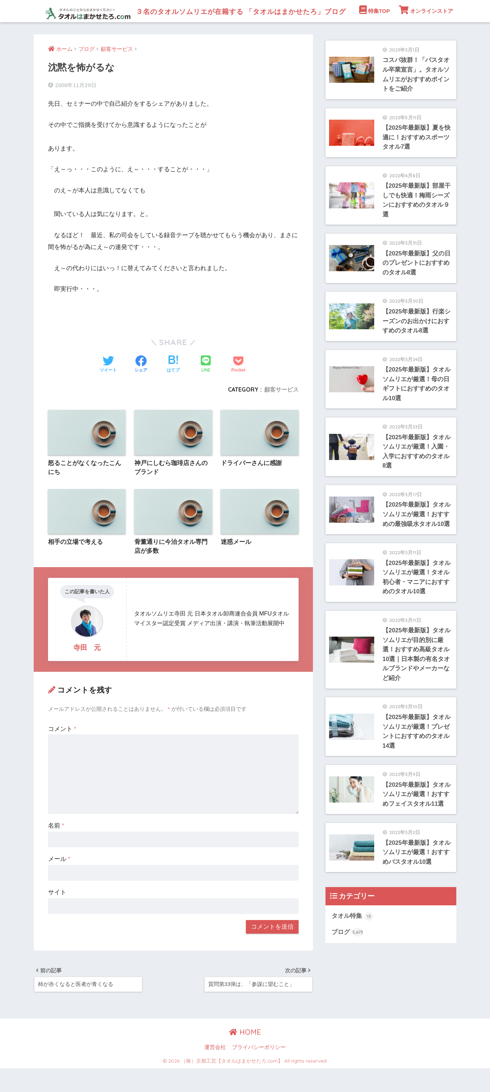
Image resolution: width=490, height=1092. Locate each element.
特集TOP (374, 32)
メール (59, 881)
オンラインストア (426, 32)
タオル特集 (353, 944)
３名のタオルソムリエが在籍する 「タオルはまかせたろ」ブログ (220, 11)
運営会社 (215, 1071)
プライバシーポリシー (259, 1071)
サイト (57, 914)
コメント (62, 751)
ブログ (347, 961)
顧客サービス (281, 411)
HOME (245, 1056)
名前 (56, 848)
